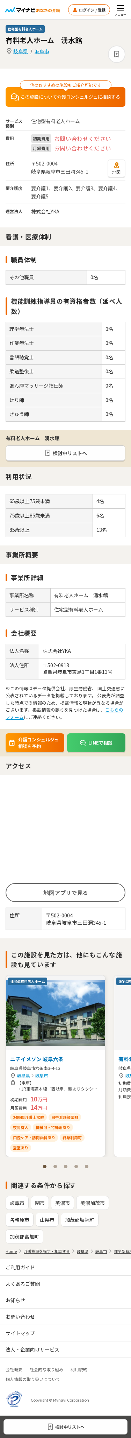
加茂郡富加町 (24, 1236)
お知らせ (15, 1300)
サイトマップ (20, 1333)
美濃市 (62, 1202)
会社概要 (14, 1369)
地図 (116, 168)
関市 (40, 1202)
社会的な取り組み (46, 1369)
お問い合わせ (20, 1316)
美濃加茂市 (92, 1202)
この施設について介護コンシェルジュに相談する (65, 97)
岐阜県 (20, 51)
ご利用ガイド (20, 1267)
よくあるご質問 (23, 1283)
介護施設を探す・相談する (47, 1251)
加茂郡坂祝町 (79, 1219)
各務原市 (19, 1219)
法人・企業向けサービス (32, 1349)
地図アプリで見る (65, 892)
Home (11, 1251)
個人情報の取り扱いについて (33, 1379)
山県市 (47, 1219)
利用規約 (79, 1369)
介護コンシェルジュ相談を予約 (33, 743)
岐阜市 (42, 51)
